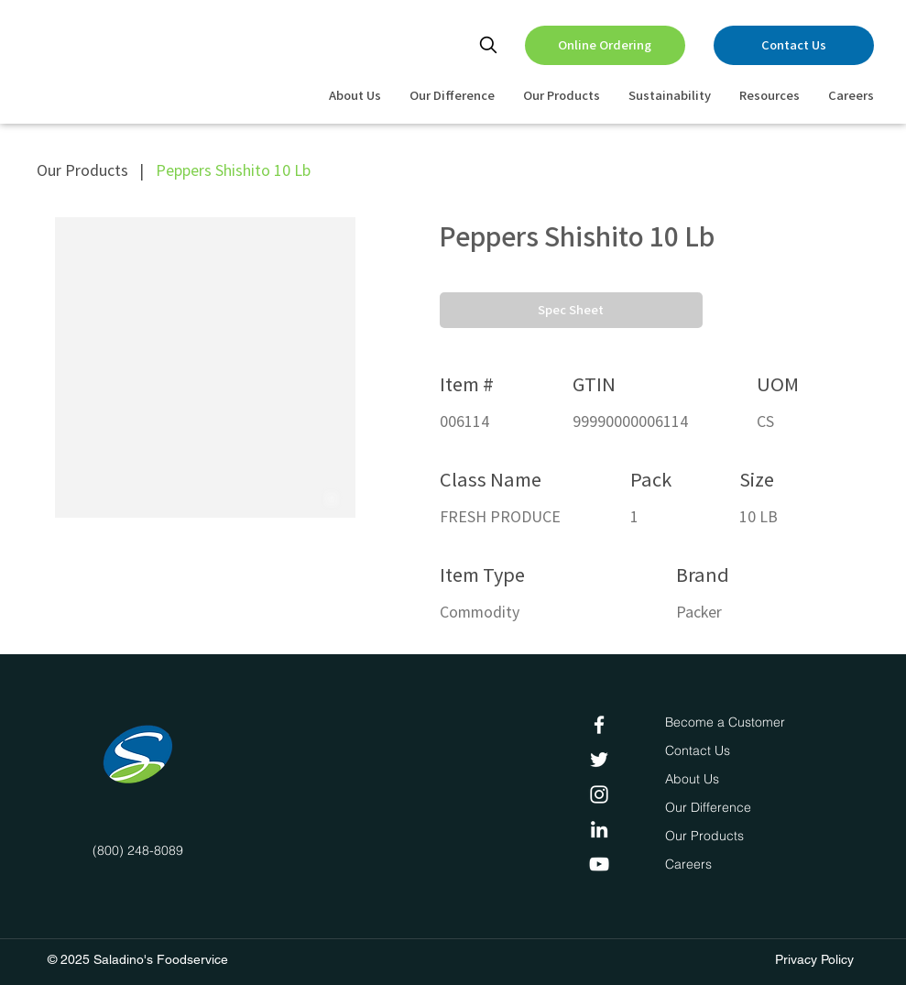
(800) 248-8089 (138, 850)
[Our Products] (706, 836)
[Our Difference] (712, 808)
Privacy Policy (814, 959)
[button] (571, 310)
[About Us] (695, 780)
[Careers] (692, 865)
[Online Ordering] (605, 45)
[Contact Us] (794, 45)
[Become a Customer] (725, 723)
